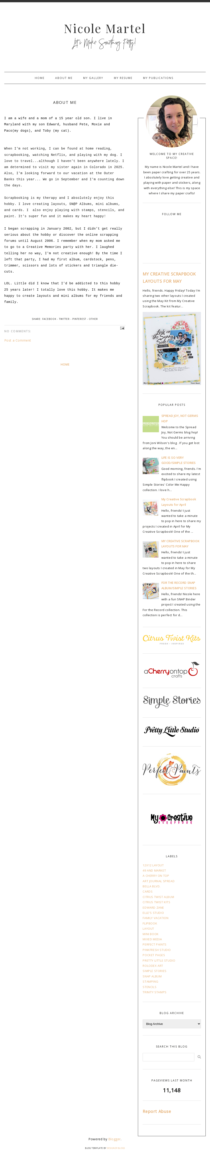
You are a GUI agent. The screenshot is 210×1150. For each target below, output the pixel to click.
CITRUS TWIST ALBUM (158, 897)
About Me (64, 78)
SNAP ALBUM (152, 976)
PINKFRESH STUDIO (157, 950)
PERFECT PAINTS (154, 944)
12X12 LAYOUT (153, 865)
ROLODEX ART (153, 966)
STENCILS (149, 987)
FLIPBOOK (150, 923)
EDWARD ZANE (153, 907)
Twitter (64, 319)
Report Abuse (157, 1111)
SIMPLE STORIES (154, 971)
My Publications (158, 78)
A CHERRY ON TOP (156, 876)
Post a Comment (17, 340)
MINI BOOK (150, 934)
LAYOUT (148, 929)
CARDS (148, 891)
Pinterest (79, 319)
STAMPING (150, 981)
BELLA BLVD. (151, 886)
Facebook (49, 319)
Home (40, 78)
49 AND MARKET (154, 870)
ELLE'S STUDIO (153, 913)
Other (93, 319)
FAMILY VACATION (155, 918)
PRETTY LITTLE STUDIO (159, 960)
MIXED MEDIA (152, 939)
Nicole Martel (105, 28)
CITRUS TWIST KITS (156, 902)
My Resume (123, 78)
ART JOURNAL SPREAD (159, 881)
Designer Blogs (116, 1148)
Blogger (114, 1139)
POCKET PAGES (154, 955)
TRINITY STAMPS (154, 992)
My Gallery (93, 78)
